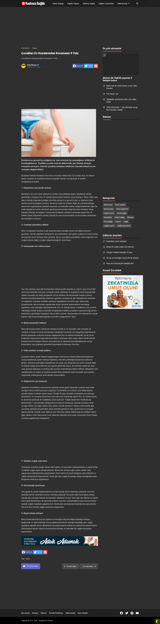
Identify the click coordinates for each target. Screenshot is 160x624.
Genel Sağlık (121, 213)
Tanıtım (44, 613)
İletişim (35, 613)
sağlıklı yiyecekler (123, 226)
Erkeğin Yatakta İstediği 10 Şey (119, 252)
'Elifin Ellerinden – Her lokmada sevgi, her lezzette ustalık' (122, 108)
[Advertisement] (80, 27)
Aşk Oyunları (108, 209)
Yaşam (27, 559)
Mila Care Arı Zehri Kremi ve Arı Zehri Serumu (121, 87)
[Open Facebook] (121, 613)
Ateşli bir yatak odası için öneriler (120, 247)
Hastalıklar (108, 217)
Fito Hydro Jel (112, 94)
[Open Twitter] (126, 613)
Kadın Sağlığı (58, 3)
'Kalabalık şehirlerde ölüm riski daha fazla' (121, 100)
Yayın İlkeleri (83, 613)
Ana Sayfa (25, 613)
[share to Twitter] (88, 66)
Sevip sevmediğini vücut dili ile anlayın (122, 258)
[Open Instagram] (132, 613)
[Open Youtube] (137, 613)
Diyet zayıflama (122, 209)
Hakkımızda (70, 613)
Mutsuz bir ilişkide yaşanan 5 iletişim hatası (117, 79)
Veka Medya (33, 65)
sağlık (126, 222)
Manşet (130, 217)
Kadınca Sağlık (89, 3)
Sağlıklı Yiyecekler (106, 3)
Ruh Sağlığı (108, 222)
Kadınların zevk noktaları (116, 241)
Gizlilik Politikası (56, 613)
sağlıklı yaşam (109, 226)
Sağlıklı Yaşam (73, 3)
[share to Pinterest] (96, 66)
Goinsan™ (50, 620)
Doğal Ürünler (109, 213)
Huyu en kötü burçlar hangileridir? (120, 263)
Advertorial (108, 205)
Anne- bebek (120, 205)
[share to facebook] (77, 66)
